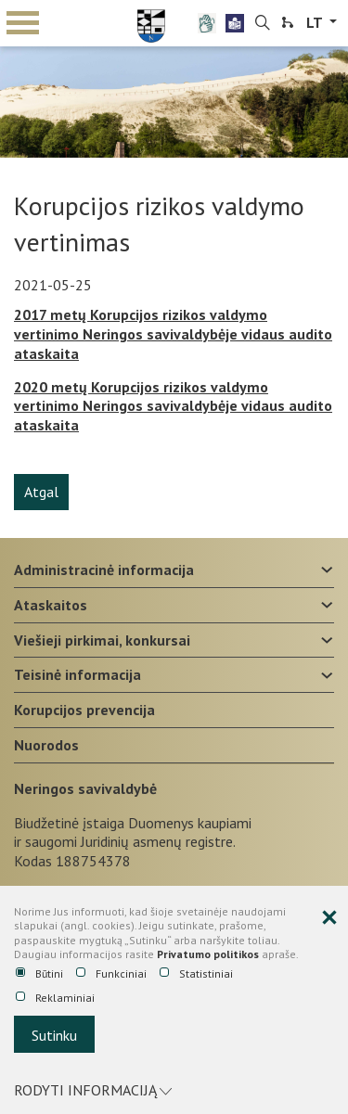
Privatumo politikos (208, 954)
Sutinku (54, 1035)
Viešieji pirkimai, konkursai (102, 640)
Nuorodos (46, 745)
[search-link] (262, 23)
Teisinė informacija (77, 674)
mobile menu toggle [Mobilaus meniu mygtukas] (22, 22)
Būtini (39, 974)
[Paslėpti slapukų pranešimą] (329, 918)
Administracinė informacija (104, 569)
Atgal (41, 491)
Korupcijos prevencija (84, 709)
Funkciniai (111, 974)
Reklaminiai (55, 998)
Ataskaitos (50, 604)
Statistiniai (196, 974)
